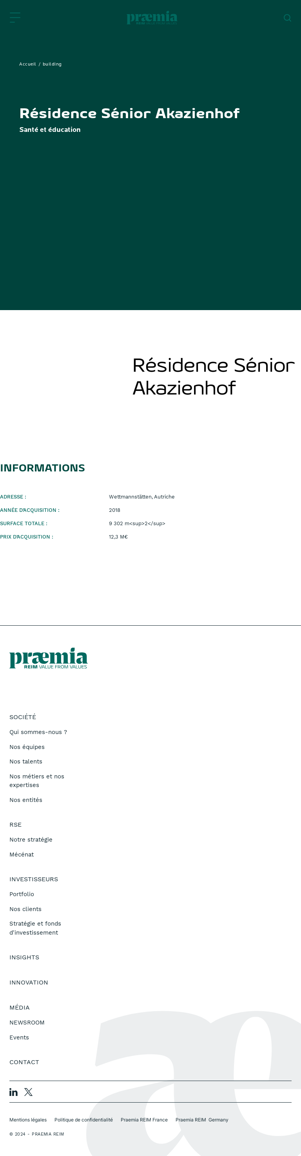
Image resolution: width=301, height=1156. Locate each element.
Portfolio (21, 894)
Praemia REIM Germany (202, 1120)
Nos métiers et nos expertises (36, 781)
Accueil (27, 64)
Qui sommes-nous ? (38, 732)
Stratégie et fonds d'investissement (35, 928)
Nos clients (25, 909)
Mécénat (21, 854)
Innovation (28, 982)
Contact (24, 1062)
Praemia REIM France (144, 1120)
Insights (24, 957)
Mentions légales (28, 1120)
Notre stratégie (31, 839)
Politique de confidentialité (83, 1120)
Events (19, 1037)
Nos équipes (27, 747)
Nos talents (25, 761)
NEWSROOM (27, 1022)
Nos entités (25, 800)
